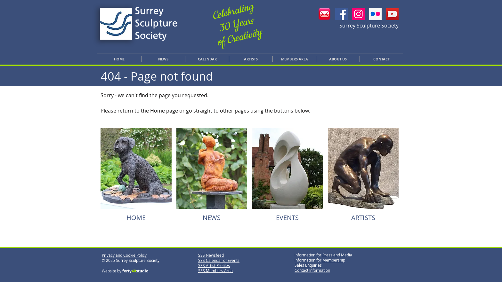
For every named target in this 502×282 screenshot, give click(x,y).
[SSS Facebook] (341, 14)
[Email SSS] (324, 14)
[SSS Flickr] (375, 14)
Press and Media (337, 254)
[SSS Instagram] (358, 14)
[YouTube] (392, 14)
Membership (333, 259)
